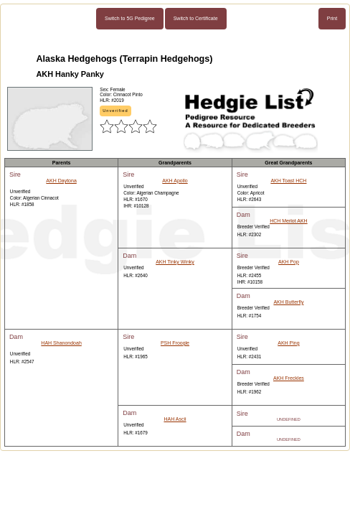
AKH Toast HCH (288, 180)
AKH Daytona (61, 180)
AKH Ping (288, 342)
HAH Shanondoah (61, 342)
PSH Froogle (175, 342)
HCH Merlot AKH (289, 220)
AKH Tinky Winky (175, 261)
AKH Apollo (174, 180)
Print (332, 18)
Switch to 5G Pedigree (130, 18)
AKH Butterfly (288, 301)
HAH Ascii (175, 418)
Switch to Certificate (196, 18)
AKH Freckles (288, 378)
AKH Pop (288, 261)
